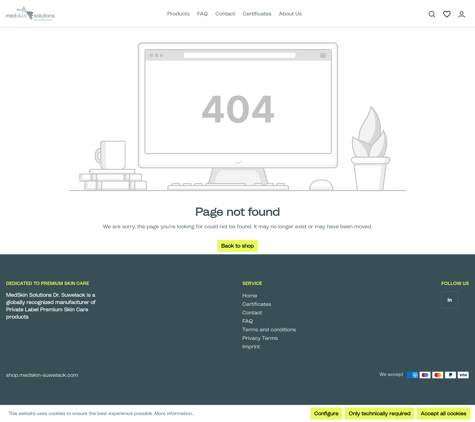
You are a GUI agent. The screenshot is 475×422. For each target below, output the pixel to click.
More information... (174, 413)
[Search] (432, 14)
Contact (252, 313)
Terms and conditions (269, 330)
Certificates (256, 304)
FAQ (247, 321)
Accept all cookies (443, 413)
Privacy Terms (260, 338)
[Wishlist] (447, 14)
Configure (326, 413)
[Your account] (461, 14)
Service (252, 283)
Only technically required (379, 413)
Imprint (251, 346)
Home (249, 296)
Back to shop (237, 246)
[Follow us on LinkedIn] (449, 299)
